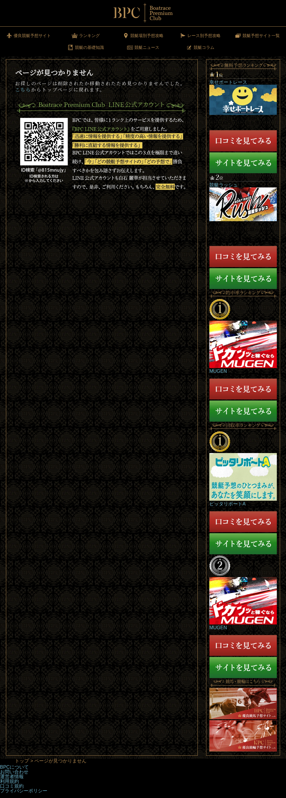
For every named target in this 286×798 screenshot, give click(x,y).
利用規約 (9, 781)
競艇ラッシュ (223, 184)
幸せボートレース (228, 82)
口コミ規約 (12, 786)
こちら (23, 89)
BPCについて (14, 767)
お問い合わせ (14, 771)
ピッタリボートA (227, 503)
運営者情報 (12, 776)
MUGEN (218, 371)
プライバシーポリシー (23, 790)
